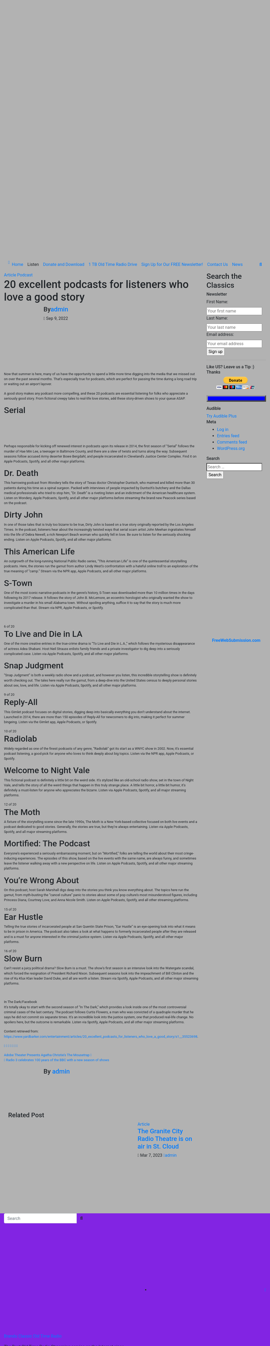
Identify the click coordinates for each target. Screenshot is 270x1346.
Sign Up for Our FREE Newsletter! (172, 165)
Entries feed (228, 337)
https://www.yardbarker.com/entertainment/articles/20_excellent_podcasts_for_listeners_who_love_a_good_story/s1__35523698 (100, 938)
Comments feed (232, 343)
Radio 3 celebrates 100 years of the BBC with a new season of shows (56, 961)
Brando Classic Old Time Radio (33, 1237)
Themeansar (113, 1264)
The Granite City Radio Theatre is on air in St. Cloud (165, 1040)
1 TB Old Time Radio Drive (113, 165)
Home (17, 165)
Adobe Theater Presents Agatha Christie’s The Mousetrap (47, 956)
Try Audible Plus (221, 317)
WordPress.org (231, 349)
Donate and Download (63, 165)
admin (59, 210)
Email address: (220, 235)
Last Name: (217, 219)
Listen (33, 165)
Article (10, 176)
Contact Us (217, 165)
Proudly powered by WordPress (33, 1264)
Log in (222, 330)
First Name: (217, 203)
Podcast (25, 176)
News (237, 165)
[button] (260, 165)
